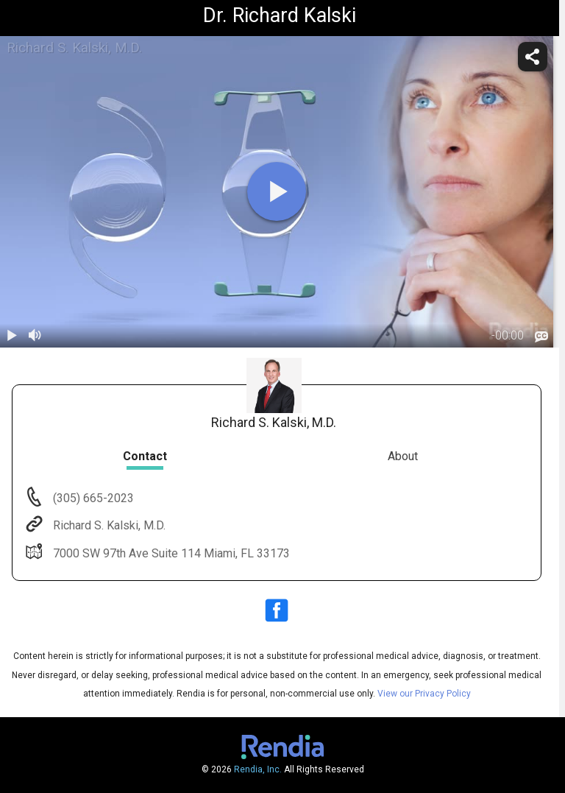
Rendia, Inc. (258, 769)
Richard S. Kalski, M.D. (108, 525)
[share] (532, 56)
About (403, 456)
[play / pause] (12, 336)
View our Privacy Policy (424, 693)
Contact (145, 456)
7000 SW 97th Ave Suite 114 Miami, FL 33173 (170, 553)
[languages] (541, 336)
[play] (276, 191)
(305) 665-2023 (92, 498)
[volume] (35, 336)
